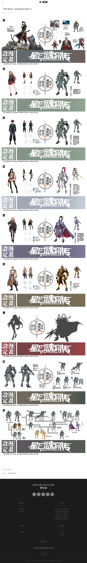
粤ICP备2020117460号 (56, 560)
